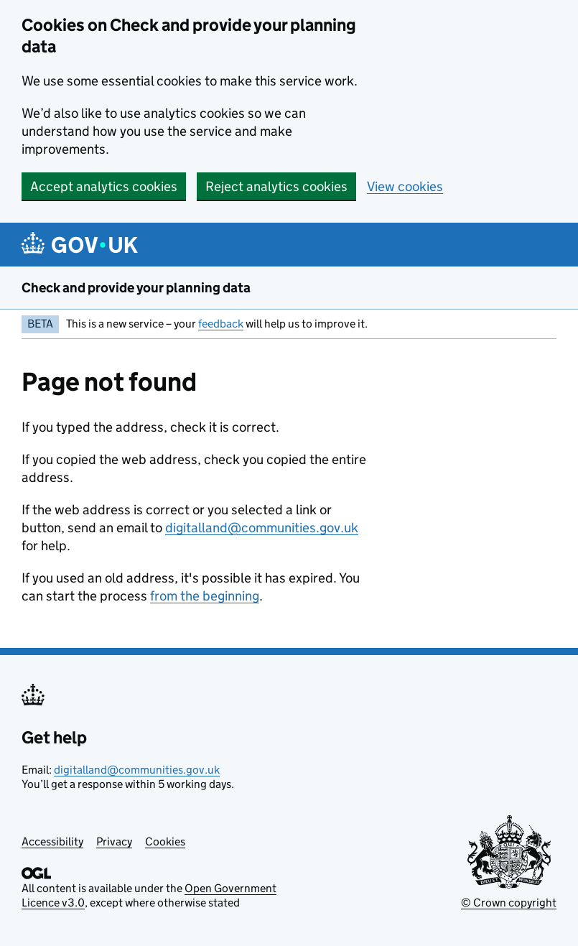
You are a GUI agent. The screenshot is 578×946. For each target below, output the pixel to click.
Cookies (165, 841)
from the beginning (204, 596)
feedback (220, 323)
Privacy (114, 841)
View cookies (405, 186)
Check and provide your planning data (136, 287)
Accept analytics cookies (103, 186)
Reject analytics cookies (276, 186)
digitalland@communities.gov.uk (261, 527)
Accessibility (52, 841)
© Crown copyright (508, 902)
